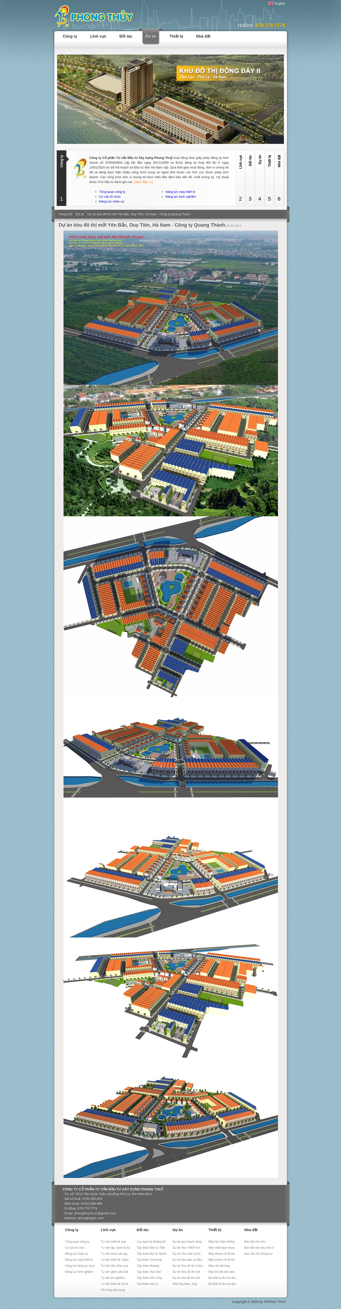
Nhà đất (203, 36)
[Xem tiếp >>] (143, 182)
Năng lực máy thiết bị (180, 192)
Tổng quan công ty (112, 192)
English (277, 3)
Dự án (150, 36)
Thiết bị (176, 36)
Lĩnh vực (98, 36)
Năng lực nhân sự (111, 201)
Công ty (70, 36)
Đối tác (126, 36)
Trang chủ (65, 214)
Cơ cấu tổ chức (110, 196)
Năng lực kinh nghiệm (180, 196)
